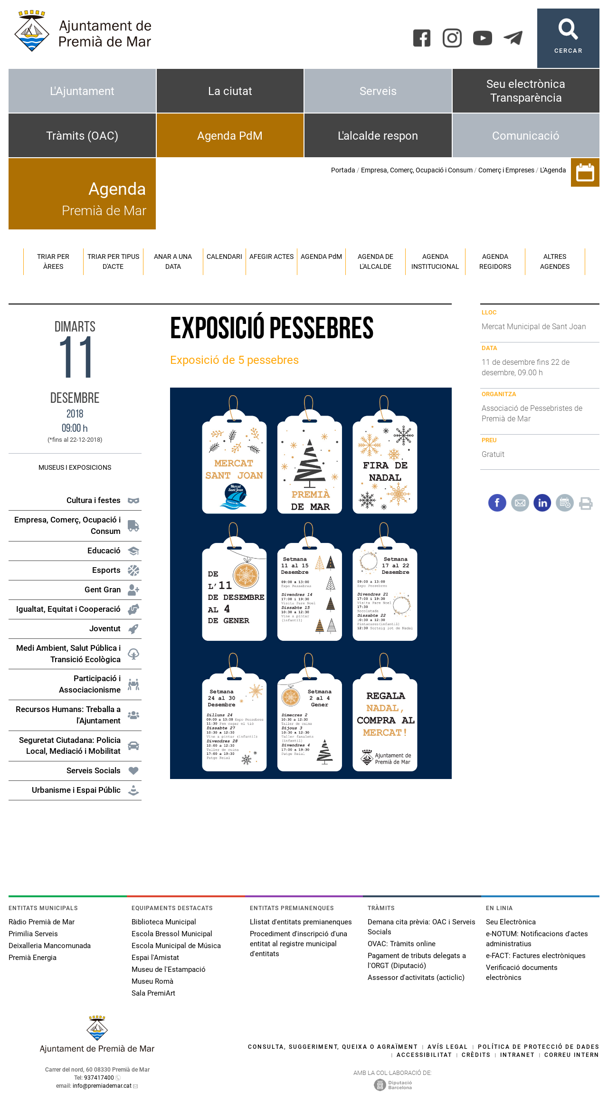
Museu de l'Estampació (169, 969)
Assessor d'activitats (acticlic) (416, 977)
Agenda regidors (495, 261)
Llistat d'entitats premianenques (301, 922)
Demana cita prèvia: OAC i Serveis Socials (421, 927)
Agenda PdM (230, 135)
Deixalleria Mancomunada (50, 945)
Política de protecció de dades (538, 1047)
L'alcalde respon (378, 135)
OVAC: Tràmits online (402, 944)
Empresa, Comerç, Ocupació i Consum (417, 170)
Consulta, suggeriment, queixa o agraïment (333, 1047)
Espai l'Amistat (155, 957)
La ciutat (230, 91)
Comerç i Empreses (506, 170)
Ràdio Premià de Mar (42, 922)
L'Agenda (553, 170)
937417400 (99, 1077)
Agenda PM (321, 256)
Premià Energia (33, 957)
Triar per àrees (53, 261)
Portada (343, 170)
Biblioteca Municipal (164, 922)
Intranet (517, 1055)
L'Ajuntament (82, 91)
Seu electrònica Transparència (525, 90)
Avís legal (448, 1047)
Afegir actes (271, 256)
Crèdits (476, 1055)
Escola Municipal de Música (176, 945)
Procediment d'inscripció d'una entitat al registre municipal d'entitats (298, 944)
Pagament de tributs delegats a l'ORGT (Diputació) (417, 960)
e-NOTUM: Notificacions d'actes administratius (537, 939)
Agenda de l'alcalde (375, 261)
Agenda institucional (435, 261)
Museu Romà (152, 981)
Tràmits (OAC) (82, 135)
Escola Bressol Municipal (172, 934)
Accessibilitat (424, 1055)
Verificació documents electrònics (522, 972)
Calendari (224, 256)
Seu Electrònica (511, 922)
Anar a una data (173, 261)
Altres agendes (555, 261)
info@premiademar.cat (102, 1086)
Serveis (378, 91)
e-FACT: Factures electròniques (536, 955)
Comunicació (526, 135)
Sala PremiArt (153, 993)
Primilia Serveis (33, 934)
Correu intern (571, 1055)
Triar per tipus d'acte (113, 261)
